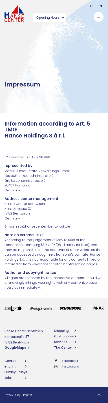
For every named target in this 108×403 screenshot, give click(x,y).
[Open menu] (99, 17)
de (92, 6)
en (100, 6)
